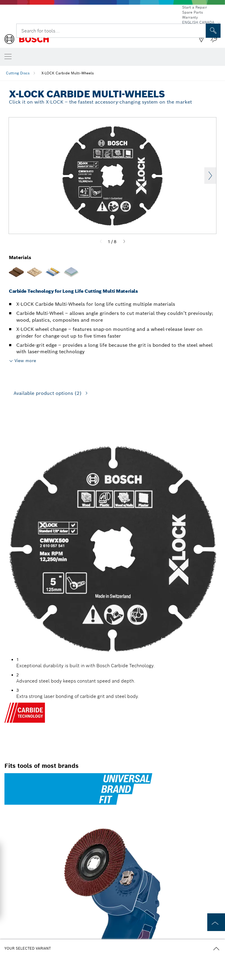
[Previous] (101, 241)
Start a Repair (194, 7)
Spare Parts (192, 12)
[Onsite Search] (213, 31)
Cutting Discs (18, 73)
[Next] (124, 241)
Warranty (190, 17)
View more (25, 360)
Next (210, 175)
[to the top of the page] (216, 922)
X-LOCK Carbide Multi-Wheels (67, 73)
